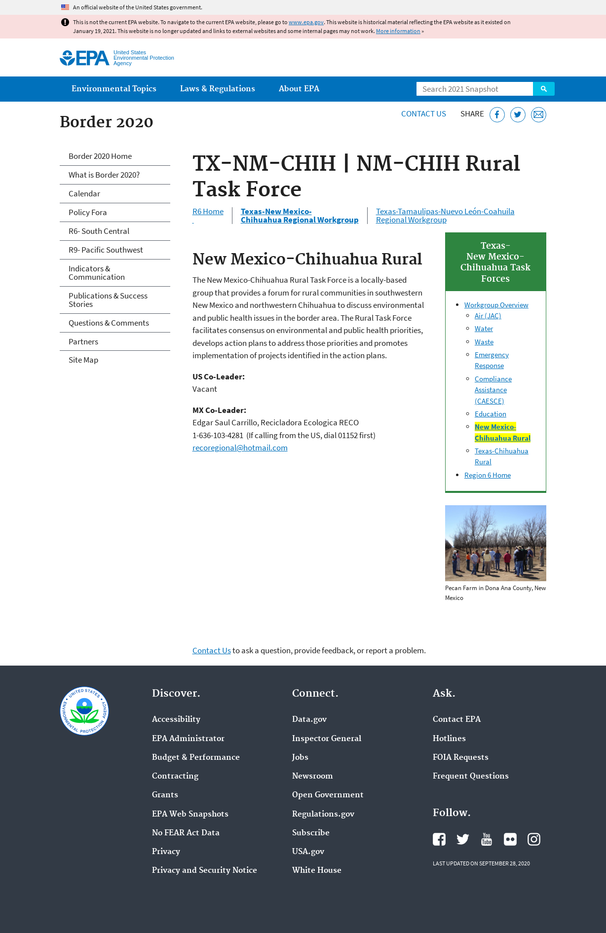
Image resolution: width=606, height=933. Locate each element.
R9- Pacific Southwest (106, 249)
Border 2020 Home (100, 155)
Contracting (175, 776)
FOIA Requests (461, 757)
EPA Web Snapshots (190, 814)
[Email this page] (538, 114)
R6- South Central (99, 230)
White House (316, 870)
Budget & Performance (196, 757)
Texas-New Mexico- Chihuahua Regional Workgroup (300, 215)
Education (490, 413)
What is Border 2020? (104, 174)
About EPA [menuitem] (299, 89)
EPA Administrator (188, 739)
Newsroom (312, 776)
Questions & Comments (109, 322)
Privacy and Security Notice (204, 870)
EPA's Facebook (439, 839)
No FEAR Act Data (186, 833)
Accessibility (176, 719)
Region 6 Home (487, 475)
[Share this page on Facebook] (497, 114)
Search (544, 89)
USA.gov (308, 852)
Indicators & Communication (97, 272)
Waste (484, 341)
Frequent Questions (471, 776)
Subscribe (311, 833)
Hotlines (449, 739)
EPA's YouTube (486, 839)
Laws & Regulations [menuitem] (217, 89)
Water (484, 328)
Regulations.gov (323, 814)
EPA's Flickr (510, 839)
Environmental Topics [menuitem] (114, 89)
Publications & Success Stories (108, 299)
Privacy (166, 852)
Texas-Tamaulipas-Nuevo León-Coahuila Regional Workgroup (445, 215)
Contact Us (423, 113)
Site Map (83, 359)
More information (398, 31)
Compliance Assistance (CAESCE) (493, 390)
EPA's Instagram (534, 839)
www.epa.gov (306, 22)
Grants (165, 795)
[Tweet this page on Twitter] (518, 114)
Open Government (328, 795)
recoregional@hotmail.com (240, 447)
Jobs (300, 757)
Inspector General (326, 739)
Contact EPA (457, 719)
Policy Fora (88, 212)
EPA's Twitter (462, 839)
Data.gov (309, 719)
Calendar (84, 193)
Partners (83, 341)
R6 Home (208, 215)
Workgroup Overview (496, 304)
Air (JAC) (488, 315)
